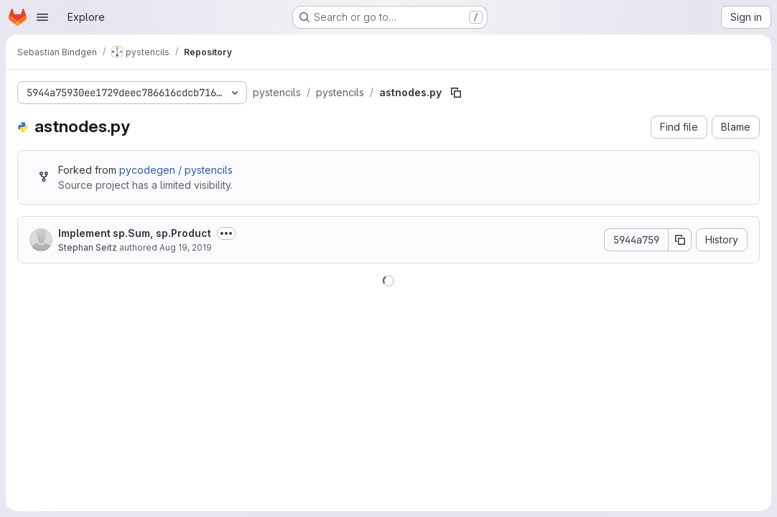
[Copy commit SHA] (680, 239)
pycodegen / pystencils (176, 170)
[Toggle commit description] (226, 233)
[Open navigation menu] (42, 17)
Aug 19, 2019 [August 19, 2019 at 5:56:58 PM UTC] (185, 247)
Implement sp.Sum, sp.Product (134, 233)
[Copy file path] (456, 92)
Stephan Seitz (87, 247)
